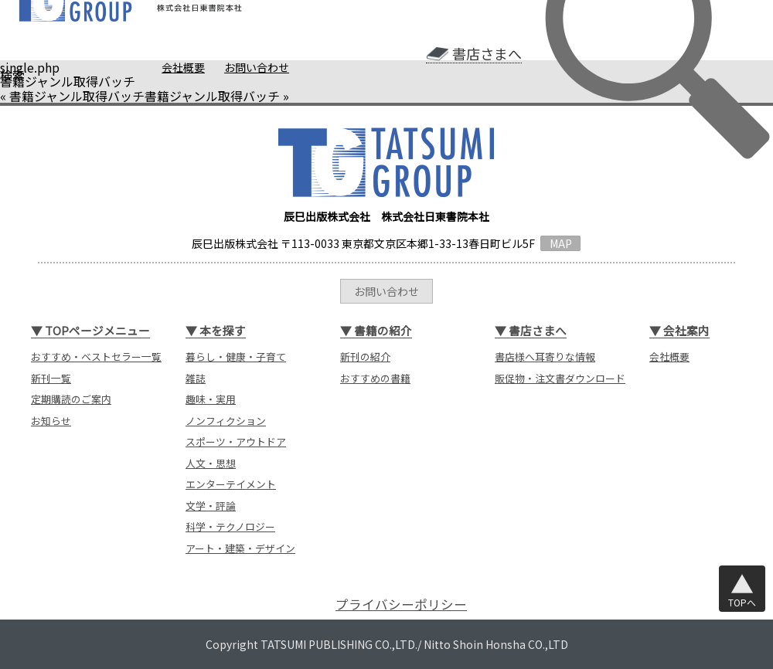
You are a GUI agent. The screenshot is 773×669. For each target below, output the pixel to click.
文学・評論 (211, 505)
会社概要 (183, 67)
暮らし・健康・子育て (236, 356)
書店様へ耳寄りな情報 (545, 356)
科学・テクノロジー (230, 526)
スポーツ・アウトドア (236, 441)
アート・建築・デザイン (240, 548)
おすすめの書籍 (375, 378)
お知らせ (51, 420)
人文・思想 (211, 463)
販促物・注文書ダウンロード (560, 378)
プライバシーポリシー (401, 604)
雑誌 (196, 378)
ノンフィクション (226, 420)
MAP (561, 243)
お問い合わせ (256, 67)
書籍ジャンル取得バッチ (77, 96)
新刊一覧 (51, 378)
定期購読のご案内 (71, 399)
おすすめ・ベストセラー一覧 (96, 356)
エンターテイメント (231, 484)
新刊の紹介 (365, 356)
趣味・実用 (211, 399)
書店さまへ (487, 54)
